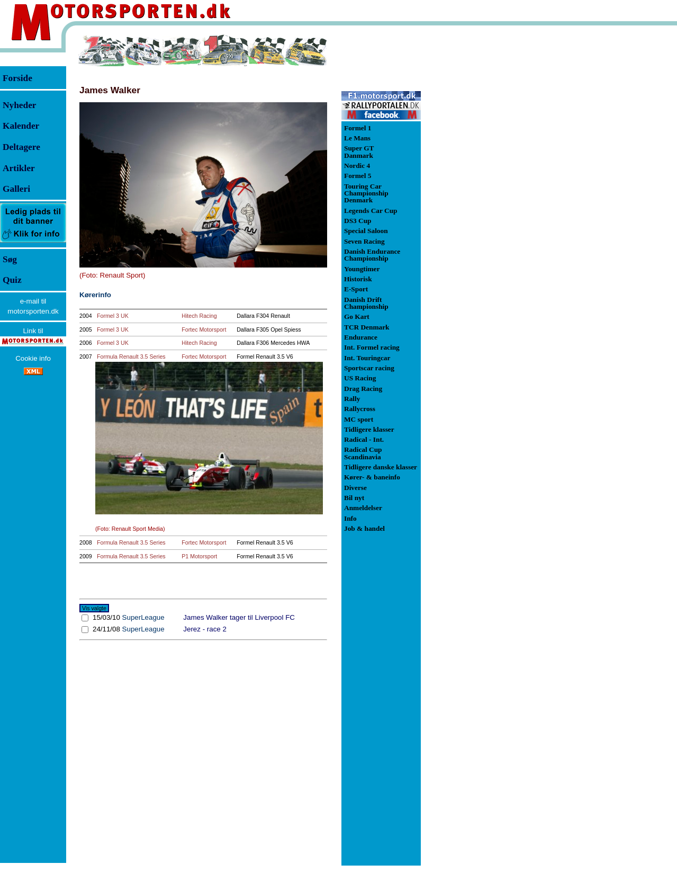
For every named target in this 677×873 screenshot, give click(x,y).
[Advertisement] (476, 193)
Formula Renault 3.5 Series (131, 356)
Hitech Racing (199, 316)
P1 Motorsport (199, 556)
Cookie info (33, 358)
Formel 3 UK (113, 316)
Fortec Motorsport (204, 329)
